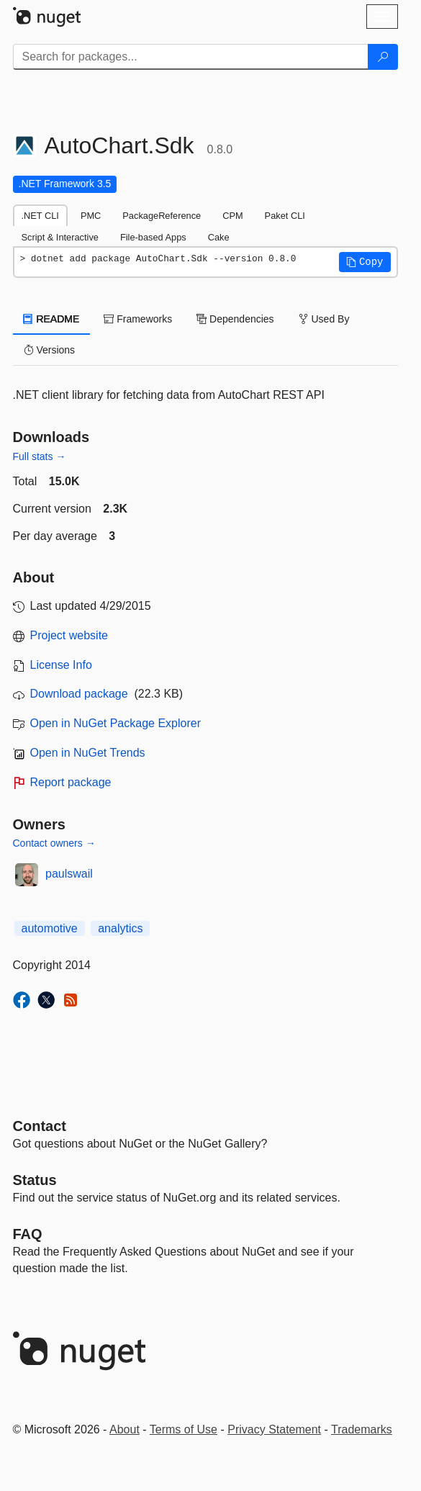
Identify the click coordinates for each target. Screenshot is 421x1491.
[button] (365, 262)
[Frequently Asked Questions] (27, 1234)
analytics (120, 928)
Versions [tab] (50, 350)
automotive (50, 928)
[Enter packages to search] (190, 57)
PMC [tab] (91, 215)
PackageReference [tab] (161, 215)
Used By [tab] (324, 319)
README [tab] (52, 319)
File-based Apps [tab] (153, 237)
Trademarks (361, 1429)
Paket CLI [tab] (285, 215)
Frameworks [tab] (138, 319)
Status (35, 1180)
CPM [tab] (232, 215)
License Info (61, 665)
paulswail (69, 874)
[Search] (383, 57)
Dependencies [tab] (234, 319)
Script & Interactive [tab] (60, 237)
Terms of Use (183, 1429)
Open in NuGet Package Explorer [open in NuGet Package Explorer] (115, 723)
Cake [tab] (219, 237)
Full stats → (39, 456)
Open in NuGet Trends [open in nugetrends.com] (87, 753)
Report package (71, 782)
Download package (79, 694)
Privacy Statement (274, 1429)
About (124, 1429)
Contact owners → (54, 843)
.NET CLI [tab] (40, 215)
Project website (69, 635)
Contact (39, 1126)
